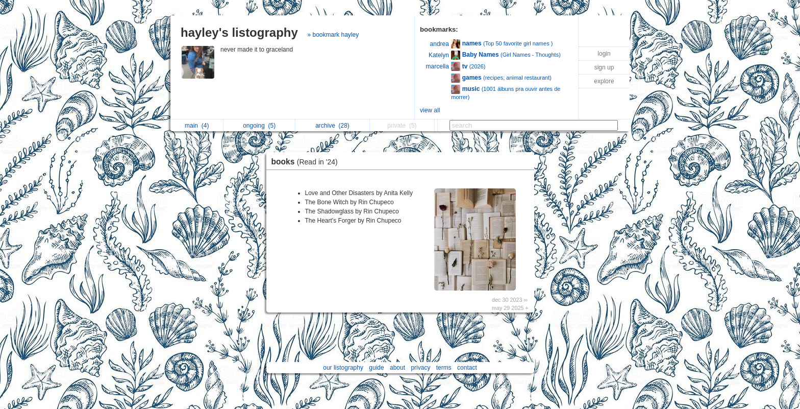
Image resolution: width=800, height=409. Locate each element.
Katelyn (439, 55)
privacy (420, 367)
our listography (343, 367)
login (603, 53)
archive (332, 125)
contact (467, 367)
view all (430, 110)
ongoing (259, 125)
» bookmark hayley (333, 34)
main (197, 125)
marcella (437, 66)
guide (376, 367)
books (307, 161)
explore (604, 81)
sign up (604, 67)
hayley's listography (239, 32)
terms (444, 367)
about (397, 367)
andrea (439, 43)
